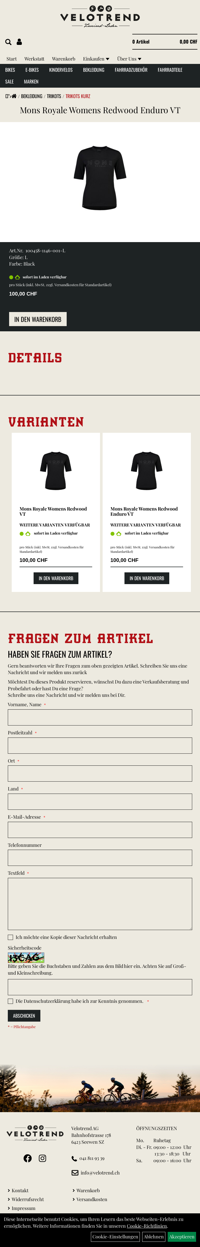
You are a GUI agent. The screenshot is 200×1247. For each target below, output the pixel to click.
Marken (31, 81)
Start (12, 59)
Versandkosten (92, 1199)
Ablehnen (154, 1236)
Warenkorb (63, 59)
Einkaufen (96, 59)
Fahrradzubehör (131, 69)
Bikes (10, 69)
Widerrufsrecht (28, 1199)
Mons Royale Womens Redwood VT (53, 511)
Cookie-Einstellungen (115, 1236)
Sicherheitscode (24, 948)
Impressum (23, 1208)
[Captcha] (100, 987)
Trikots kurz (78, 96)
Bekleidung (93, 69)
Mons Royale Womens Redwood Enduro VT (100, 109)
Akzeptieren (182, 1236)
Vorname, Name (24, 704)
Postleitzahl (20, 732)
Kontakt (20, 1190)
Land (13, 789)
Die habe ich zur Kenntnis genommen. (80, 1001)
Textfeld (16, 873)
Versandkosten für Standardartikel (82, 284)
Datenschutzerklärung (47, 1001)
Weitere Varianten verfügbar (55, 524)
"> (12, 96)
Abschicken (24, 1015)
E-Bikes (32, 69)
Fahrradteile (170, 69)
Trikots (54, 96)
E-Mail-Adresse (24, 817)
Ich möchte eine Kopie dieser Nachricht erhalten (66, 937)
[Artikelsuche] (8, 42)
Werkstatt (34, 59)
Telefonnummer (25, 845)
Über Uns (129, 59)
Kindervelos (61, 69)
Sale (9, 81)
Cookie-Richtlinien (147, 1226)
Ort (11, 761)
